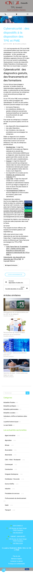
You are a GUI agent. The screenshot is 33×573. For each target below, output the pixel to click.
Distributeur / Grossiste (12, 479)
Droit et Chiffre (9, 484)
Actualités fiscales (9, 402)
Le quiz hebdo (8, 425)
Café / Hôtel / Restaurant (12, 459)
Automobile (8, 455)
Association (8, 450)
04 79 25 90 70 (18, 532)
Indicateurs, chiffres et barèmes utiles (15, 416)
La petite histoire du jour (11, 422)
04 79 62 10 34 (18, 543)
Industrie (7, 488)
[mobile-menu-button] (27, 14)
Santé (6, 505)
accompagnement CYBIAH (15, 190)
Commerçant (9, 464)
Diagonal (9, 161)
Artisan (7, 445)
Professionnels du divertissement (15, 498)
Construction (9, 469)
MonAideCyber (10, 147)
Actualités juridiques (10, 406)
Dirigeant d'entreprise (11, 474)
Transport (8, 510)
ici (28, 219)
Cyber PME (9, 179)
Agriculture (8, 440)
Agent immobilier (10, 435)
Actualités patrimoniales (11, 409)
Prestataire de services (12, 493)
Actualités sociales (9, 413)
